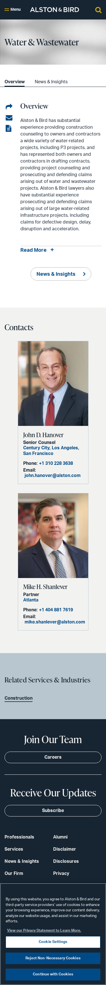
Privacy (61, 873)
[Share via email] (9, 118)
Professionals (19, 837)
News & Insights (51, 82)
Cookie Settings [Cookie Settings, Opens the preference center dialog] (53, 942)
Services (14, 849)
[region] (53, 934)
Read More (33, 250)
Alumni (60, 837)
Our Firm (14, 873)
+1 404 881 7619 (56, 610)
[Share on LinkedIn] (9, 107)
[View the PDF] (9, 128)
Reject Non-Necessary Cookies (53, 958)
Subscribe (53, 810)
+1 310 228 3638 (56, 463)
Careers (53, 757)
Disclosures (66, 861)
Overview (15, 82)
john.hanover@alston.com (53, 475)
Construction (19, 698)
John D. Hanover (43, 434)
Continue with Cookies (53, 974)
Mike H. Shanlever (45, 586)
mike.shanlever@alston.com (55, 622)
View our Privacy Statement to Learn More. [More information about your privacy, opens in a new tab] (44, 931)
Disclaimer (64, 849)
